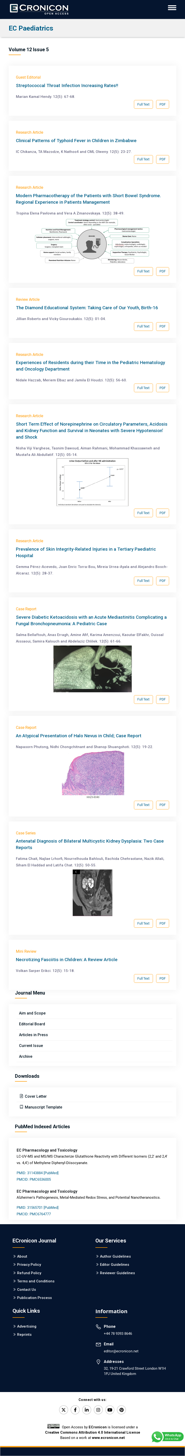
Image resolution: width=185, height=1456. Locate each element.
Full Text (143, 104)
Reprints (24, 1334)
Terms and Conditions (35, 1281)
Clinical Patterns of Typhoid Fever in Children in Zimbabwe (76, 140)
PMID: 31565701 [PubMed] (38, 1207)
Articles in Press (33, 1035)
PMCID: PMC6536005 (34, 1179)
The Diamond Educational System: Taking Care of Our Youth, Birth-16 (87, 307)
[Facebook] (75, 1409)
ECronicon (98, 1427)
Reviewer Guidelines (117, 1273)
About (22, 1256)
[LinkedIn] (86, 1409)
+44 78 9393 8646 (118, 1333)
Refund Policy (29, 1273)
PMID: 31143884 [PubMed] (38, 1173)
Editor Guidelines (114, 1264)
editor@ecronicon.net (121, 1351)
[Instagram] (98, 1409)
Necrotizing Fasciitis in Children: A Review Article (67, 959)
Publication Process (34, 1298)
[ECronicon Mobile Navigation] (172, 8)
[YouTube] (109, 1409)
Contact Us (26, 1289)
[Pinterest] (121, 1409)
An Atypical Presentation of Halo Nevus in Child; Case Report (78, 735)
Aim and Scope (32, 1013)
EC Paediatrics (31, 28)
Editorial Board (32, 1024)
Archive (25, 1056)
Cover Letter (35, 1096)
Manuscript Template (43, 1107)
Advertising (26, 1326)
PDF (162, 104)
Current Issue (31, 1045)
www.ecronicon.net (108, 1438)
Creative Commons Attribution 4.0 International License (92, 1432)
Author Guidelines (115, 1256)
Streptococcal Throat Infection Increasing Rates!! (67, 85)
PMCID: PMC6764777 (34, 1214)
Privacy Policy (29, 1264)
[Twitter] (63, 1409)
